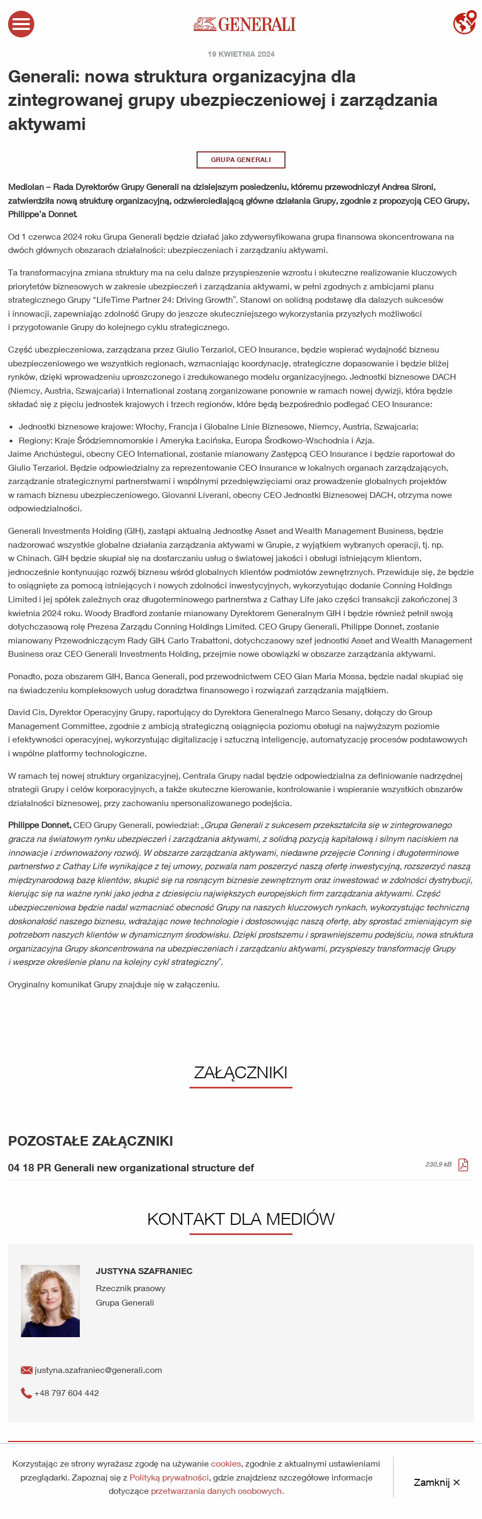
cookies (226, 1463)
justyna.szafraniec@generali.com (91, 1369)
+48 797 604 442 (60, 1392)
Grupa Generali (241, 160)
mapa (465, 22)
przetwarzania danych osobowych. (217, 1490)
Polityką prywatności (169, 1477)
